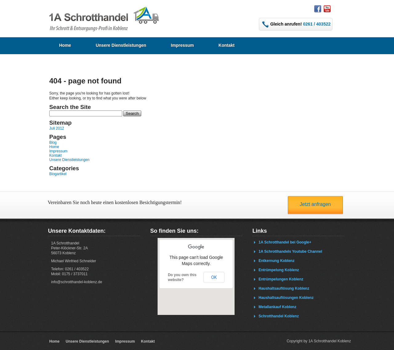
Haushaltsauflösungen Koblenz (286, 298)
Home (65, 45)
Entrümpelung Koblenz (279, 270)
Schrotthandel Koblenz (279, 316)
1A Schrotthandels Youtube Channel (290, 251)
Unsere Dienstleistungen (121, 45)
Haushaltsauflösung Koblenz (284, 288)
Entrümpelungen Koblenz (281, 279)
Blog (53, 142)
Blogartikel (57, 174)
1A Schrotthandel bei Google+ (285, 242)
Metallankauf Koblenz (277, 307)
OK (214, 277)
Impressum (182, 45)
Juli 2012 (56, 128)
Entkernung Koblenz (277, 261)
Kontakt (227, 45)
